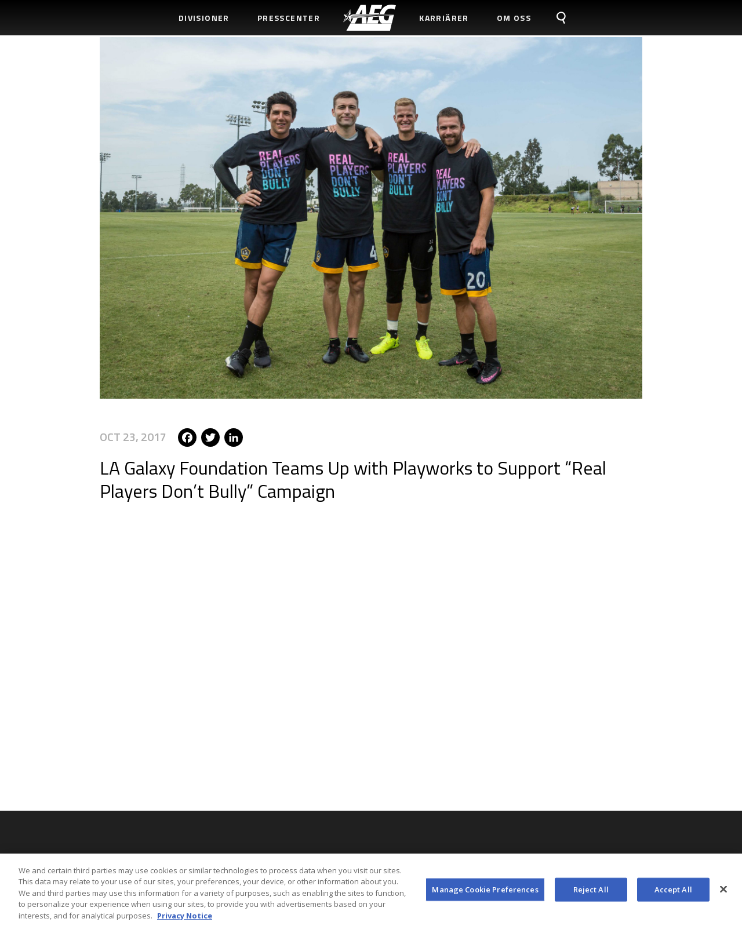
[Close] (723, 893)
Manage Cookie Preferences (485, 893)
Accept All (673, 893)
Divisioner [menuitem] (204, 18)
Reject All (591, 893)
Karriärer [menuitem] (444, 18)
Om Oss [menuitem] (514, 18)
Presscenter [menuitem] (288, 18)
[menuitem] (369, 17)
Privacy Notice (184, 920)
